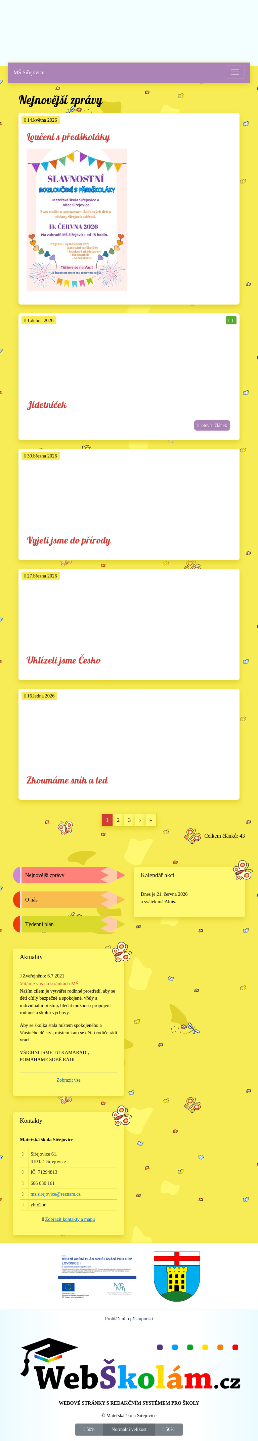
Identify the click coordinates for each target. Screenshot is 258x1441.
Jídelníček (47, 405)
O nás (31, 900)
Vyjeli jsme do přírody (69, 540)
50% (89, 1429)
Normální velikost (129, 1429)
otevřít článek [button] (212, 425)
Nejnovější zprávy (44, 875)
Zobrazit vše (68, 1080)
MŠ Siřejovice (28, 72)
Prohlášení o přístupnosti (129, 1318)
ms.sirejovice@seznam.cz (56, 1194)
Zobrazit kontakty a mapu (70, 1219)
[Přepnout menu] (235, 72)
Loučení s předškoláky (68, 137)
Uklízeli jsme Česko (63, 660)
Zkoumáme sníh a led (67, 780)
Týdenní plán (39, 924)
